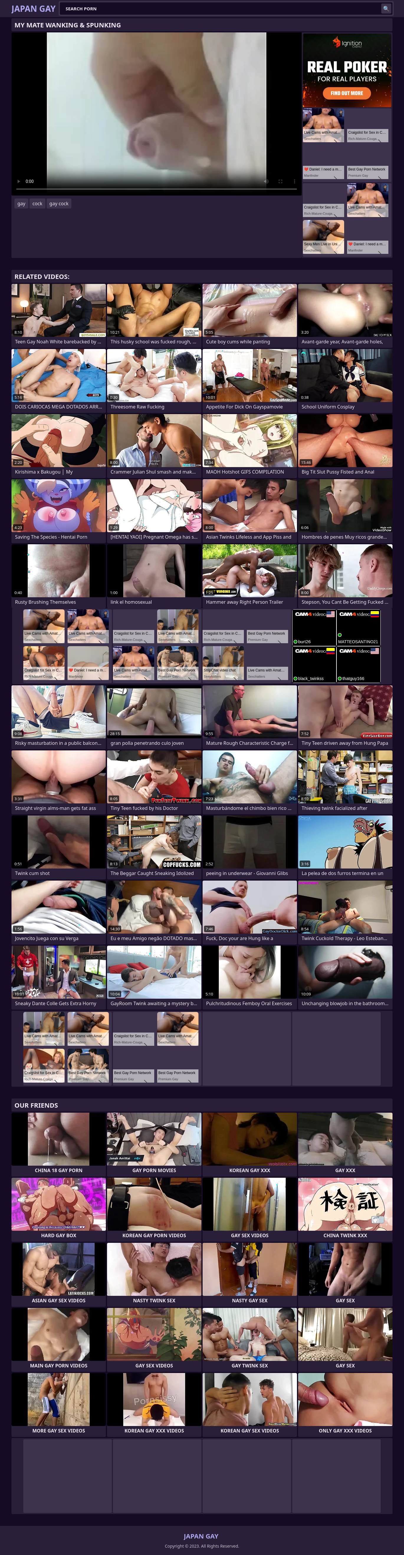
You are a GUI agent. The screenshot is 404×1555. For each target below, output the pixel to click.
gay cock (59, 203)
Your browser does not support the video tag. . (157, 114)
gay (21, 203)
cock (37, 203)
